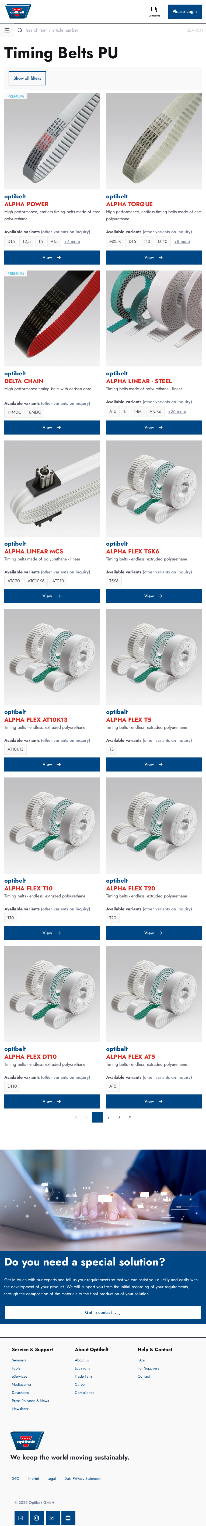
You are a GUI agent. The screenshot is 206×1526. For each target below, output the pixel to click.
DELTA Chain (23, 381)
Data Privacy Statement (82, 1478)
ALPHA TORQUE (129, 204)
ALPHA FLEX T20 (130, 888)
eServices (19, 1376)
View (52, 257)
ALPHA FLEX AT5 (130, 1056)
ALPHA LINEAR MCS (33, 551)
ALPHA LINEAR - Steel (139, 381)
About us (82, 1360)
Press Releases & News (30, 1400)
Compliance (84, 1392)
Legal (51, 1478)
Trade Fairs (84, 1376)
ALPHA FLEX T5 (128, 719)
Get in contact (103, 1312)
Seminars (19, 1360)
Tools (16, 1368)
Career (80, 1384)
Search (195, 30)
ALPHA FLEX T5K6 (133, 551)
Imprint (33, 1478)
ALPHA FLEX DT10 (30, 1056)
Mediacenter (22, 1384)
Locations (82, 1368)
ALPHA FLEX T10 (28, 888)
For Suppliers (148, 1368)
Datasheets (20, 1392)
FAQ (141, 1360)
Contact (144, 1376)
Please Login (185, 11)
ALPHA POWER (26, 204)
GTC (15, 1478)
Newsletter (20, 1408)
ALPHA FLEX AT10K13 (36, 719)
